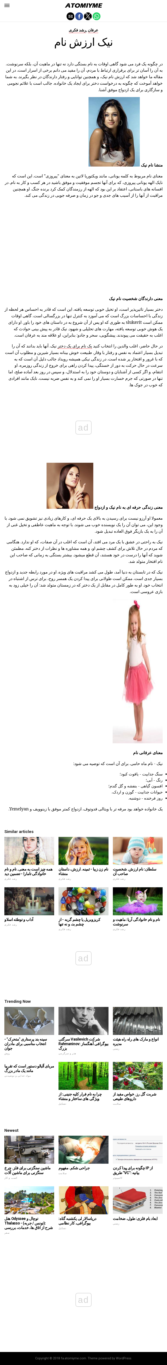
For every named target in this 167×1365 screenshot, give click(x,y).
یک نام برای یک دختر (75, 346)
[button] (7, 5)
